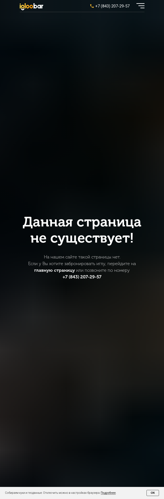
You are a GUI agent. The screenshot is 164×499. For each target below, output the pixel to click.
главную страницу (54, 270)
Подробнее (108, 492)
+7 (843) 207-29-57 (112, 6)
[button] (140, 5)
